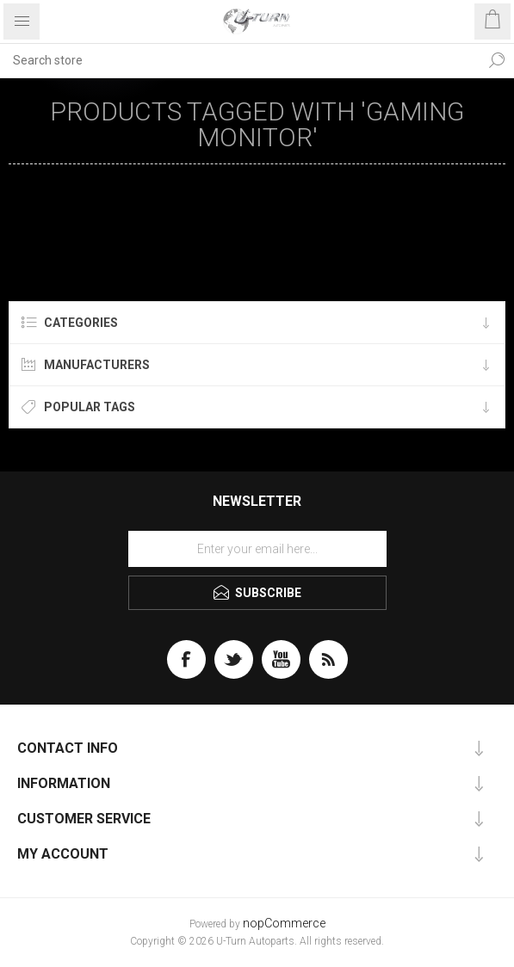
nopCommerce (284, 923)
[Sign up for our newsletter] (257, 549)
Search (497, 60)
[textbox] (240, 60)
